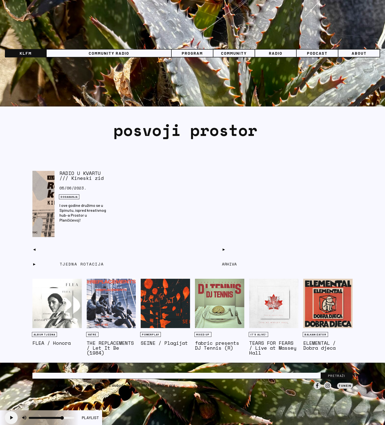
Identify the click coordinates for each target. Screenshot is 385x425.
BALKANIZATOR (315, 334)
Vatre (92, 334)
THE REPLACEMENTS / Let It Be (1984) (110, 347)
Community (234, 53)
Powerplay (150, 334)
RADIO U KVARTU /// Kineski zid (81, 176)
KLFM (26, 53)
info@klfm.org (162, 385)
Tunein (345, 385)
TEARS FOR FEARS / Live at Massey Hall (272, 347)
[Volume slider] (51, 418)
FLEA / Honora (51, 342)
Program (192, 53)
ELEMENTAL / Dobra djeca (319, 345)
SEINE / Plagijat (164, 342)
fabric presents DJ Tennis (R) (217, 345)
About (359, 53)
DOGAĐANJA (69, 196)
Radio (275, 53)
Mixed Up (203, 334)
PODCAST (317, 53)
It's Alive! (258, 334)
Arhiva (229, 264)
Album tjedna (44, 334)
